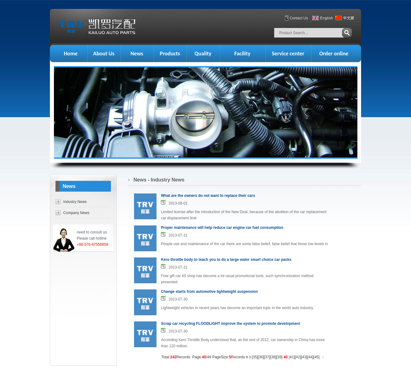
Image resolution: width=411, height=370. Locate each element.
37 (267, 357)
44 (310, 357)
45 (316, 357)
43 (304, 357)
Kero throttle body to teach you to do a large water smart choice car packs (226, 259)
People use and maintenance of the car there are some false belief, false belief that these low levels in (244, 244)
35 (255, 357)
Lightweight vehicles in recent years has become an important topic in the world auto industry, (237, 308)
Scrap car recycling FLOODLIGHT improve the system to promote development (230, 323)
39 (279, 357)
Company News (76, 213)
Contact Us (299, 18)
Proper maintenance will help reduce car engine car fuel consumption (222, 227)
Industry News (75, 202)
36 (261, 357)
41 (292, 357)
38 (273, 357)
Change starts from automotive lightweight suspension (209, 291)
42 (298, 357)
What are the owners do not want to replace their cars (208, 195)
